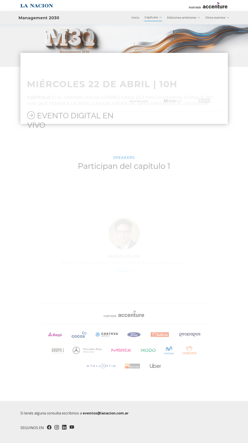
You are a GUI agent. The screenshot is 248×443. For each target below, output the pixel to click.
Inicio (142, 17)
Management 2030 (31, 17)
